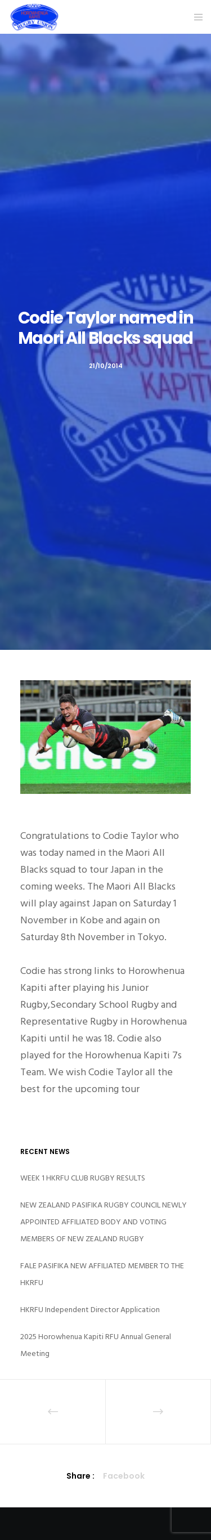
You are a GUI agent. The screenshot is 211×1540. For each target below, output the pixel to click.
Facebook (124, 1475)
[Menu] (195, 17)
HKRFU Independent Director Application (90, 1309)
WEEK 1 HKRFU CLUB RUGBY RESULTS (82, 1177)
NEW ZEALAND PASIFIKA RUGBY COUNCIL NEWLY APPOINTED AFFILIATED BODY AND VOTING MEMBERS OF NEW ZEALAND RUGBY (103, 1221)
